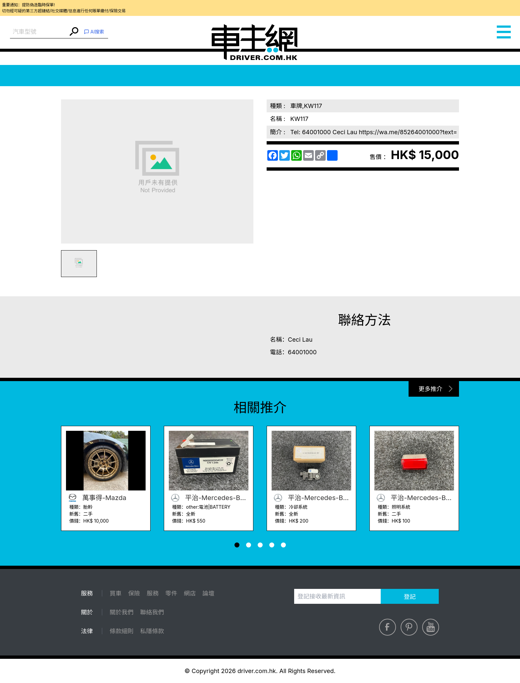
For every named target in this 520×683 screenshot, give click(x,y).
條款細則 (121, 631)
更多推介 (430, 388)
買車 (115, 593)
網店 (190, 593)
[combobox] (39, 32)
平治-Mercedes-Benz (208, 498)
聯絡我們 (152, 612)
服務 (153, 593)
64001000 (302, 352)
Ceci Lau (300, 339)
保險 (134, 593)
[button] (236, 544)
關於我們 (121, 612)
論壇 (208, 593)
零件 (171, 593)
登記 (410, 596)
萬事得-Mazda (96, 498)
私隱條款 (152, 631)
